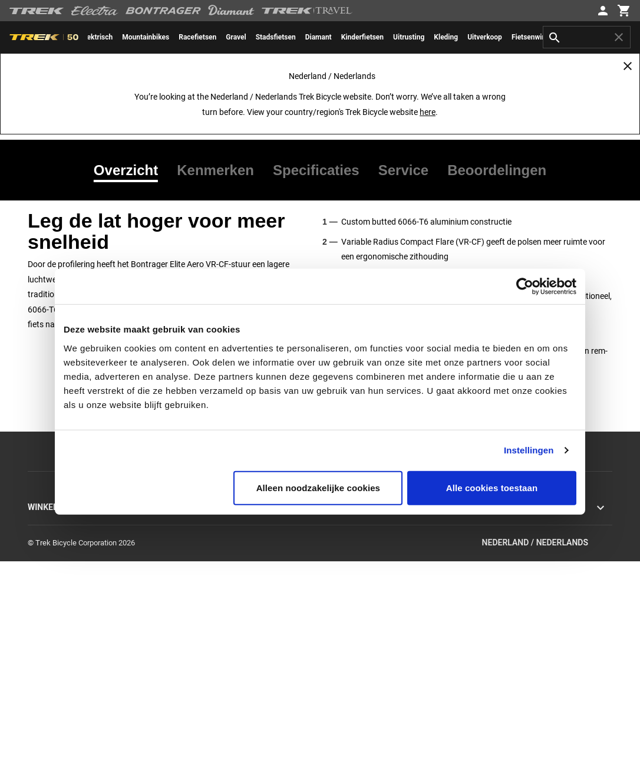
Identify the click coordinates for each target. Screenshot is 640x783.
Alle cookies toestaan (492, 487)
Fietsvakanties (51, 720)
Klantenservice (344, 522)
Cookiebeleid (487, 536)
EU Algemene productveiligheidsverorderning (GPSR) (530, 599)
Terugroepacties (493, 550)
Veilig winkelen (344, 621)
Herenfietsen (49, 592)
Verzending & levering (355, 578)
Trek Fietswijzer (54, 691)
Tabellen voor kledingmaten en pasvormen (390, 720)
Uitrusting (44, 621)
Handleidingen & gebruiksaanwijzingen (383, 635)
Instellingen (529, 450)
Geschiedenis (196, 550)
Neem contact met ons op (362, 536)
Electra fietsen (51, 578)
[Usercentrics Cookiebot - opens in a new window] (524, 286)
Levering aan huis (349, 592)
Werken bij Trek (199, 607)
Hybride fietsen (52, 550)
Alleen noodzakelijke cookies (318, 487)
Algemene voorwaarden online (516, 578)
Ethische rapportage (499, 564)
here (428, 112)
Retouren (334, 564)
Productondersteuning (357, 649)
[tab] (130, 170)
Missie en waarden (205, 536)
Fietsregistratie (345, 677)
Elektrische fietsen (58, 564)
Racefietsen (47, 522)
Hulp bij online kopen (62, 677)
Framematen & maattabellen (367, 663)
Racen (184, 578)
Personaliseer (50, 663)
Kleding (40, 635)
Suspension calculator (356, 706)
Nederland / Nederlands (547, 764)
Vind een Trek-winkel (61, 706)
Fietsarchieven (344, 691)
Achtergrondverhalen (208, 522)
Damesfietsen (50, 607)
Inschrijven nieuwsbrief (358, 550)
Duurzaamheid (198, 592)
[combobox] (587, 37)
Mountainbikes (52, 536)
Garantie (334, 607)
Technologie (194, 564)
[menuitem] (145, 37)
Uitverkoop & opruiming (66, 649)
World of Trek (196, 621)
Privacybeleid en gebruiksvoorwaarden (529, 522)
